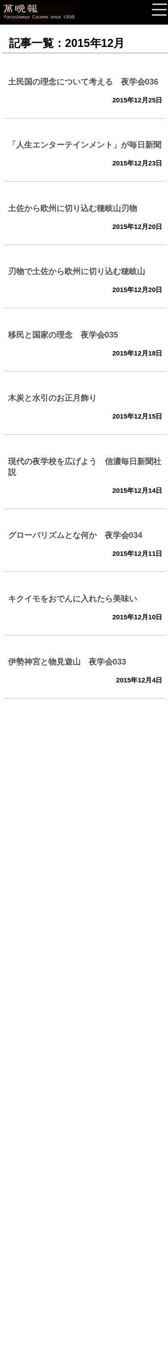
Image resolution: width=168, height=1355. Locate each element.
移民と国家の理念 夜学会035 (63, 334)
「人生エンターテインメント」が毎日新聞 (84, 144)
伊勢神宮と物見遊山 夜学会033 (67, 661)
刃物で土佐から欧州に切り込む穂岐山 (76, 271)
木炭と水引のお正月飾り (52, 398)
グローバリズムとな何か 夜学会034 (75, 535)
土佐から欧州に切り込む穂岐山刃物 (72, 208)
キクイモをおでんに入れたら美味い (72, 598)
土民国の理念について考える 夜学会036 (83, 81)
